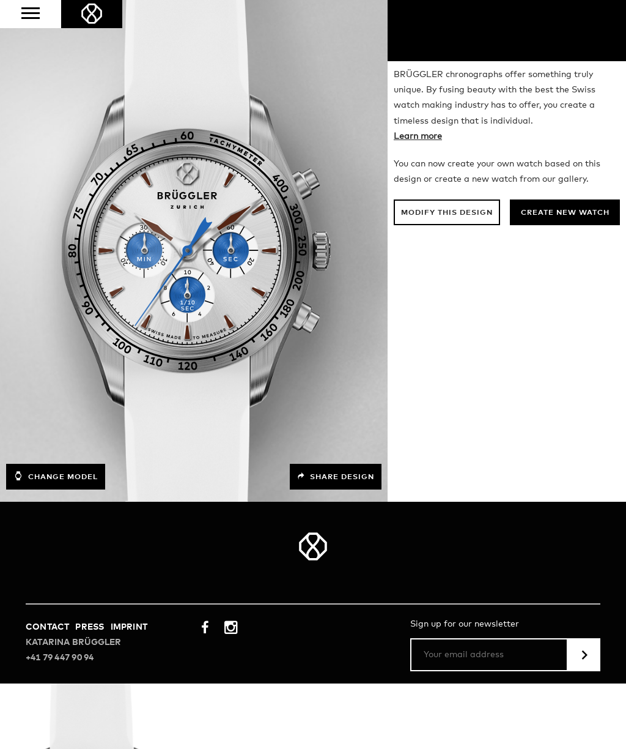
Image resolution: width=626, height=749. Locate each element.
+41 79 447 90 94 (60, 658)
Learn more (418, 136)
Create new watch (565, 213)
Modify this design (447, 213)
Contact (47, 627)
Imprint (129, 627)
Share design (335, 476)
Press (89, 627)
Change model (55, 476)
